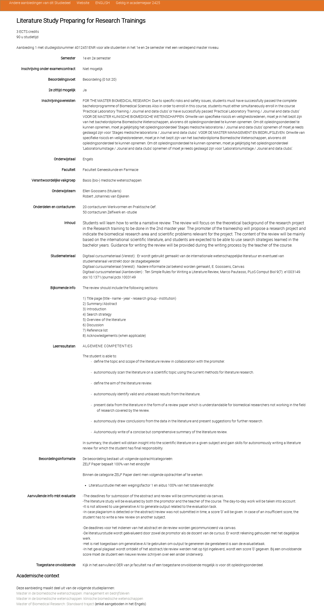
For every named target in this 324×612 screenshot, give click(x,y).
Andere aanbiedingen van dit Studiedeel (40, 3)
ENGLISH (102, 3)
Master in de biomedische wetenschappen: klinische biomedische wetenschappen (79, 599)
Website (83, 3)
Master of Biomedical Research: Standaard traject (55, 604)
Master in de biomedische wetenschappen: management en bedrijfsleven (72, 593)
